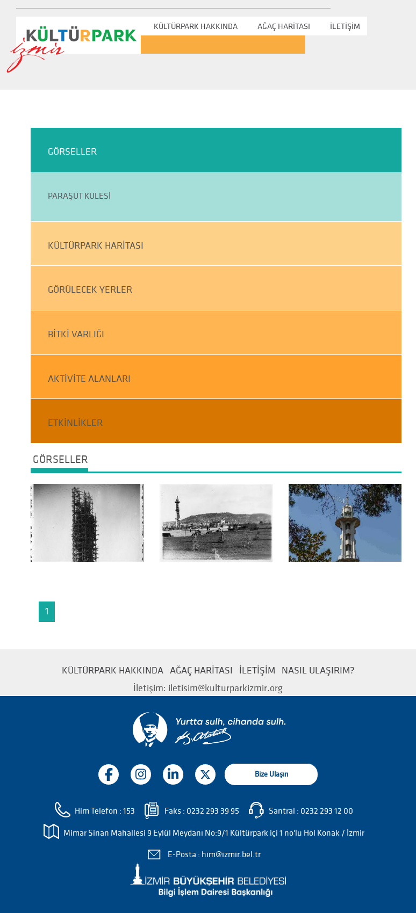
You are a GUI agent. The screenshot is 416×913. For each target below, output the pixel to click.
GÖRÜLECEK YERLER (90, 290)
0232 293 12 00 (326, 811)
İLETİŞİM (345, 26)
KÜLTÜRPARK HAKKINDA (196, 26)
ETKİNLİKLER (75, 423)
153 (129, 811)
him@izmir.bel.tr (231, 854)
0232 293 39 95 (213, 811)
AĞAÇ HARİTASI (283, 26)
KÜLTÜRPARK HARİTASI (96, 246)
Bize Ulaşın (271, 774)
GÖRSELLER (72, 152)
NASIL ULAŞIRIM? (318, 670)
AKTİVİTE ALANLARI (89, 379)
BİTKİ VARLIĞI (76, 334)
